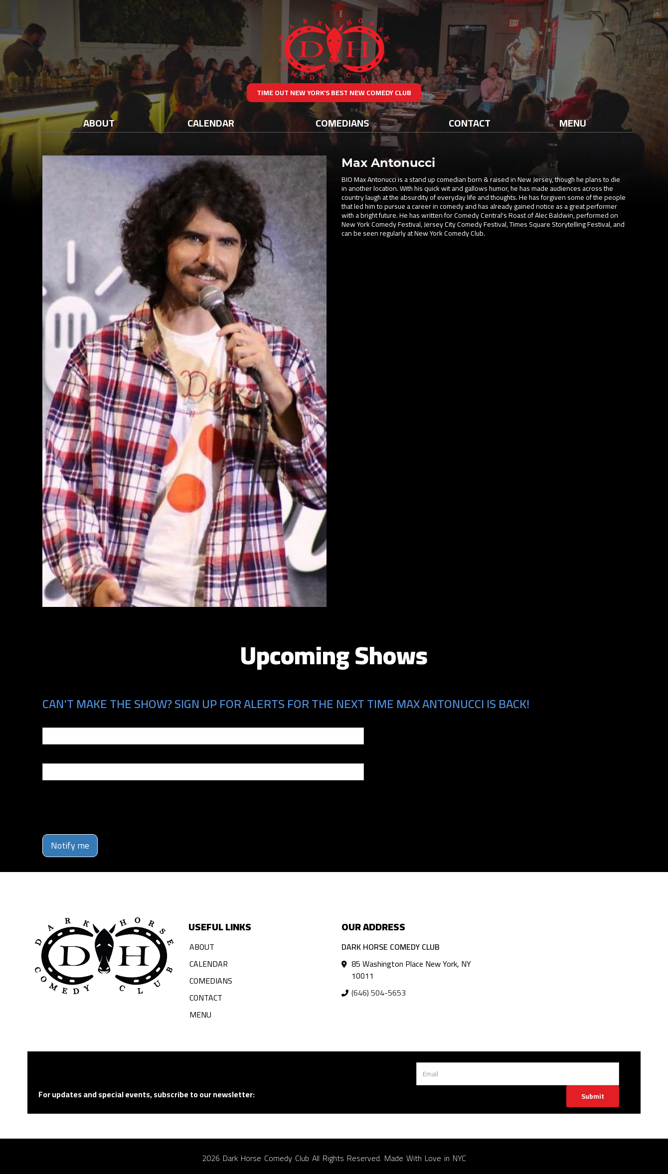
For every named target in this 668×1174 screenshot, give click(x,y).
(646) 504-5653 (378, 992)
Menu (572, 123)
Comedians (342, 123)
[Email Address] (517, 1073)
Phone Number (66, 756)
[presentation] (118, 807)
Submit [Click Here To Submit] (592, 1096)
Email (51, 720)
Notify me (70, 845)
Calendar (210, 123)
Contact (470, 123)
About (99, 123)
